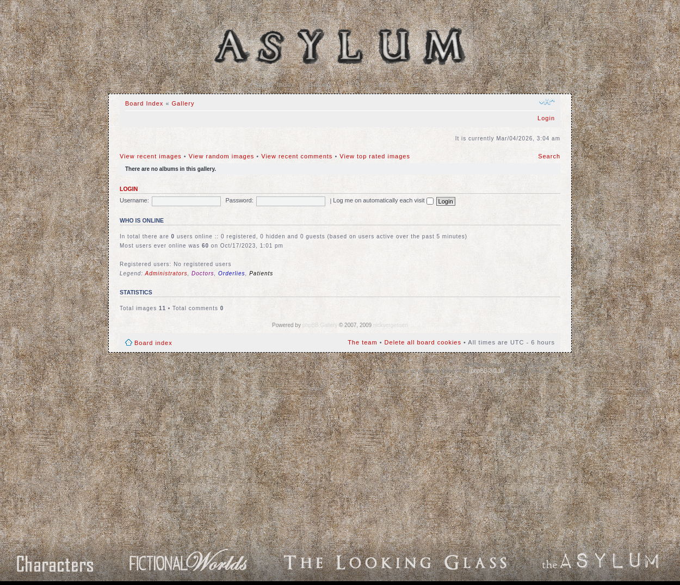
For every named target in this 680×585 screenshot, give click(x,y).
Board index (153, 343)
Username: (134, 200)
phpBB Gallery (319, 325)
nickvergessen (390, 325)
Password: (239, 200)
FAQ (353, 85)
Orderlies (231, 273)
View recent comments (296, 156)
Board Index (274, 85)
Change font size (547, 102)
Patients (261, 273)
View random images (222, 156)
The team (362, 342)
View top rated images (374, 156)
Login (546, 118)
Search (385, 85)
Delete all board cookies (423, 342)
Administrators (166, 273)
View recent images (151, 156)
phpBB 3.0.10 (487, 371)
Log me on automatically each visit (383, 200)
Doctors (202, 273)
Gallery (320, 85)
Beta (418, 85)
